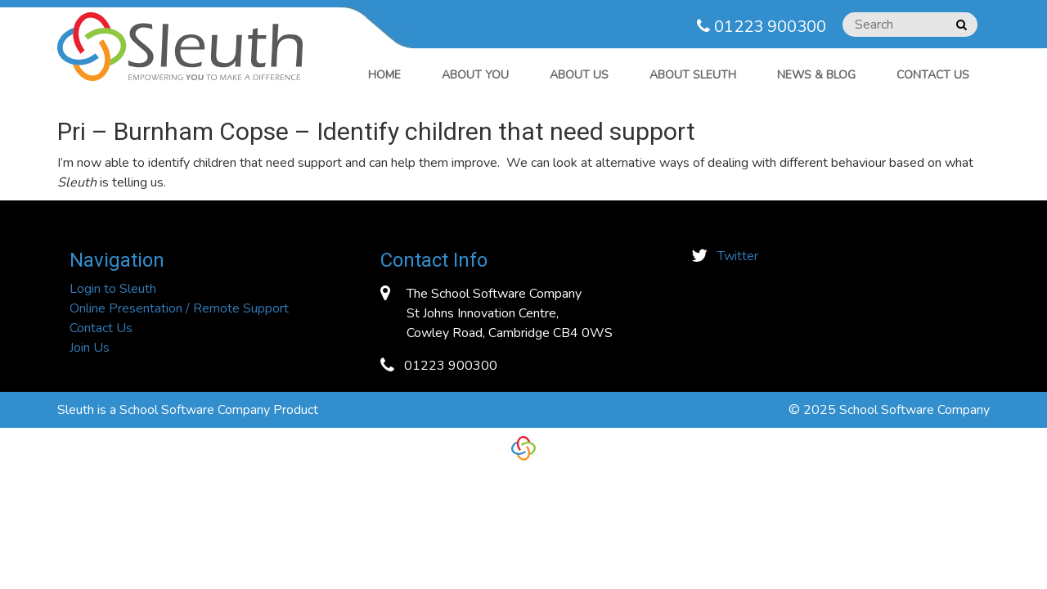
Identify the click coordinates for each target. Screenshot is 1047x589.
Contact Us (932, 75)
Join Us (90, 348)
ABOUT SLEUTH (692, 75)
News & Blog (816, 75)
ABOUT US (579, 75)
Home (384, 75)
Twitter (737, 256)
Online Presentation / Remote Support (179, 308)
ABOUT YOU (475, 75)
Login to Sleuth (113, 289)
